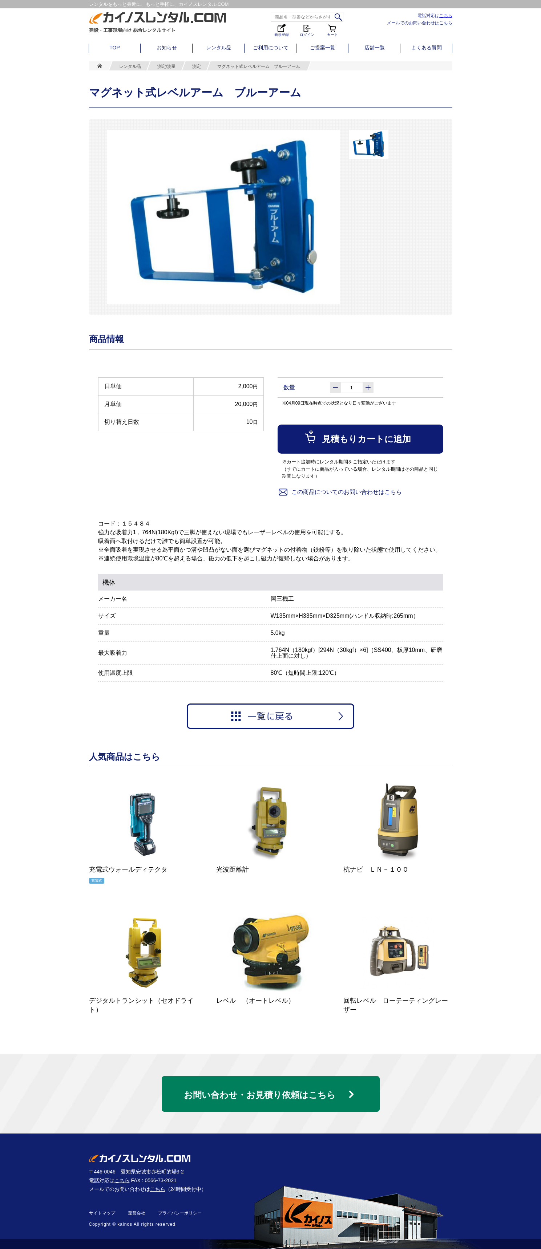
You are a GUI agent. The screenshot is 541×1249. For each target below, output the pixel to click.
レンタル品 (218, 47)
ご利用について (270, 47)
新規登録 (281, 30)
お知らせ (167, 47)
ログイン (307, 30)
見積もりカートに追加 (357, 436)
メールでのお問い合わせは (419, 23)
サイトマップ (102, 1213)
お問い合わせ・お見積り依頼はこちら (260, 1095)
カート (332, 30)
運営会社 (136, 1213)
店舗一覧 (374, 47)
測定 (196, 66)
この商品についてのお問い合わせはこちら (340, 492)
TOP (114, 47)
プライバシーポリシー (180, 1213)
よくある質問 (426, 47)
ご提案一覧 (322, 47)
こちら (445, 15)
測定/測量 (166, 66)
